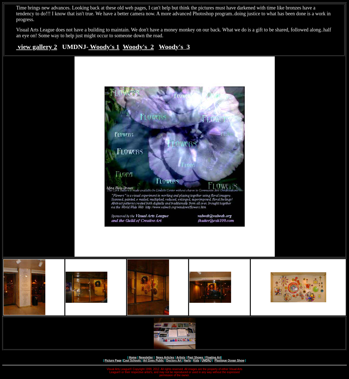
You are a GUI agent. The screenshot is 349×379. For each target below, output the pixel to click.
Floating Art (213, 357)
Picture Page (113, 360)
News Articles (165, 357)
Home (133, 357)
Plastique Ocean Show (229, 360)
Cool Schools (132, 360)
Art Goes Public (153, 360)
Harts (187, 360)
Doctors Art (174, 360)
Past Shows (195, 357)
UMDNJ (207, 360)
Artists (180, 357)
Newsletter (146, 357)
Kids (196, 360)
